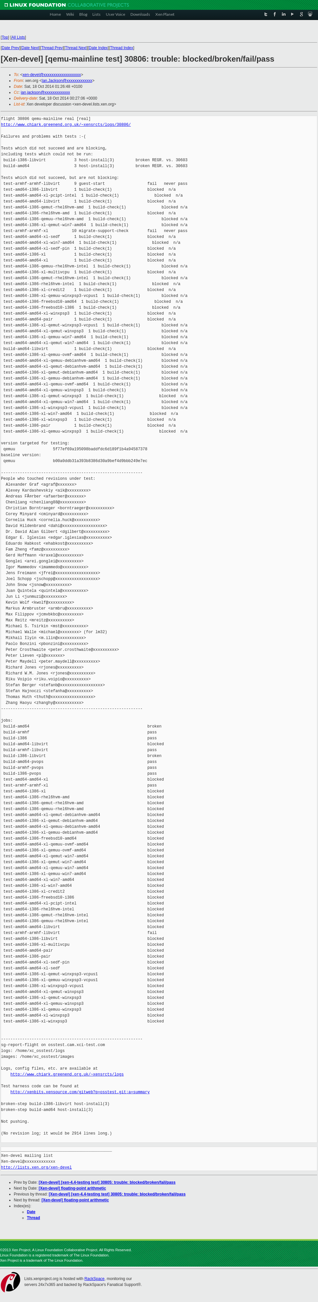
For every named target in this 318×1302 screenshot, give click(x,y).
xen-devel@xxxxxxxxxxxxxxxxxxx (52, 74)
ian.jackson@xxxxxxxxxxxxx (45, 92)
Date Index (98, 48)
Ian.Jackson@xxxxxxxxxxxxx (67, 80)
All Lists (18, 37)
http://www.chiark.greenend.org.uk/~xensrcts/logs (67, 1074)
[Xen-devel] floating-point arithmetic (72, 1188)
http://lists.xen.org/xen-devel (36, 1167)
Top (5, 37)
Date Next (30, 48)
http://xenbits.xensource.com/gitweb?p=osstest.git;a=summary (80, 1092)
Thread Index (121, 48)
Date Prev (10, 48)
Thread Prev (52, 48)
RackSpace (94, 1278)
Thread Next (76, 48)
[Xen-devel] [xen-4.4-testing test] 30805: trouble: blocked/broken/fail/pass (107, 1182)
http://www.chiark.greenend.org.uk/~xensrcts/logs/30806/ (66, 124)
